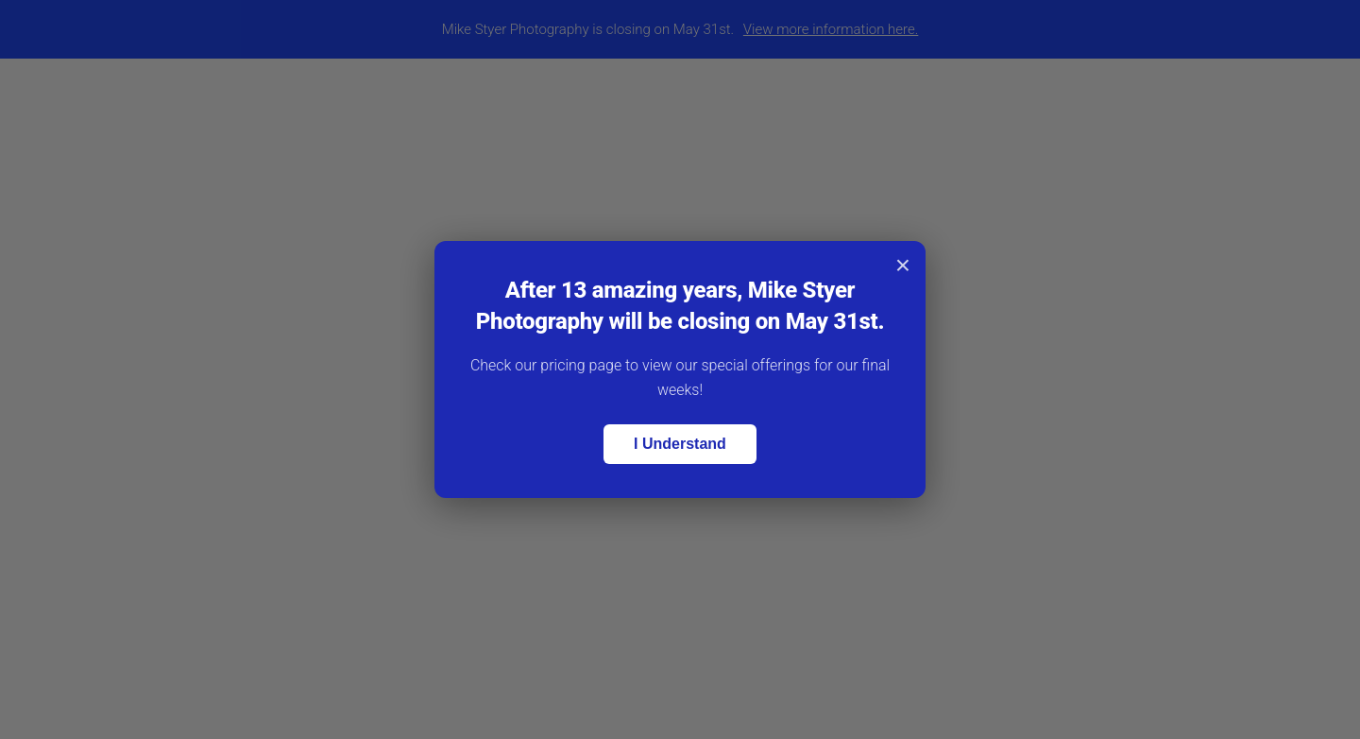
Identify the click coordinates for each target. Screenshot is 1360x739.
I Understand (680, 444)
